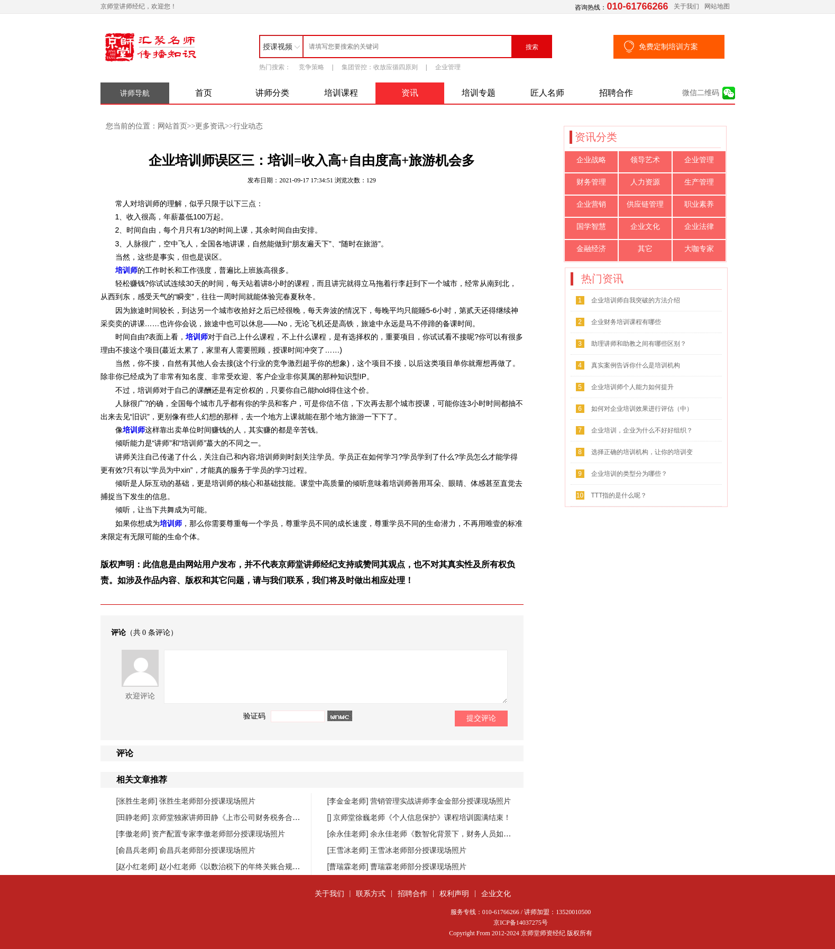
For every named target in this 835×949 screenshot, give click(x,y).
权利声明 (454, 893)
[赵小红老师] (138, 866)
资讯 (409, 92)
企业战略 (591, 160)
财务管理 (591, 182)
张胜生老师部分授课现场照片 (207, 801)
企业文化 (645, 227)
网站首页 (172, 126)
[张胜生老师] (138, 801)
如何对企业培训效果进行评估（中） (642, 408)
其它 (645, 249)
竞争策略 (311, 67)
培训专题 (479, 92)
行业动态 (248, 126)
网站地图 (717, 6)
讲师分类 (272, 92)
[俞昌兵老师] (138, 850)
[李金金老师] (349, 801)
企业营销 (591, 204)
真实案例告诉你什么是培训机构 (635, 365)
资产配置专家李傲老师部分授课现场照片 (218, 834)
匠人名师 (547, 92)
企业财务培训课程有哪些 (626, 322)
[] (330, 817)
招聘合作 (616, 92)
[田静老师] (134, 817)
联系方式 (371, 893)
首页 (203, 92)
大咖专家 (699, 249)
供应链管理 (645, 204)
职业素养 (699, 204)
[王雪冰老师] (349, 850)
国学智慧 (591, 227)
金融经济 (591, 249)
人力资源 (645, 182)
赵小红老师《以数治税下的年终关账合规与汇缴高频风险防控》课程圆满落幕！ (288, 866)
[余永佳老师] (349, 834)
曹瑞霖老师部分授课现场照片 (418, 866)
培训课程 (341, 92)
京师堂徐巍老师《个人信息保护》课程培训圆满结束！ (422, 817)
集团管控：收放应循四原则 (380, 67)
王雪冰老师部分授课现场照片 (418, 850)
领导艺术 (645, 160)
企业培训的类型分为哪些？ (629, 473)
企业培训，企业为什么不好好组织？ (642, 430)
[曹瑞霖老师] (349, 866)
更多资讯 (210, 126)
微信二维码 (700, 93)
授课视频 (277, 46)
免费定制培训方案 (668, 46)
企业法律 (699, 227)
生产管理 (699, 182)
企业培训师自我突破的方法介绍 (635, 300)
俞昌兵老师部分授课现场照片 (207, 850)
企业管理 (448, 67)
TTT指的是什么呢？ (619, 495)
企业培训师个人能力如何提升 (632, 387)
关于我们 (686, 6)
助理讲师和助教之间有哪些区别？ (638, 343)
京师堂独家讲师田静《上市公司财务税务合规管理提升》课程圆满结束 (266, 817)
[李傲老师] (134, 834)
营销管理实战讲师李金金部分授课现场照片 (440, 801)
